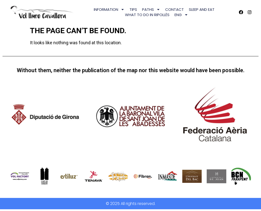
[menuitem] (181, 14)
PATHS (151, 9)
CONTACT (174, 9)
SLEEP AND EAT (201, 9)
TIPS (133, 9)
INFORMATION (109, 9)
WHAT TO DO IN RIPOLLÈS (147, 14)
